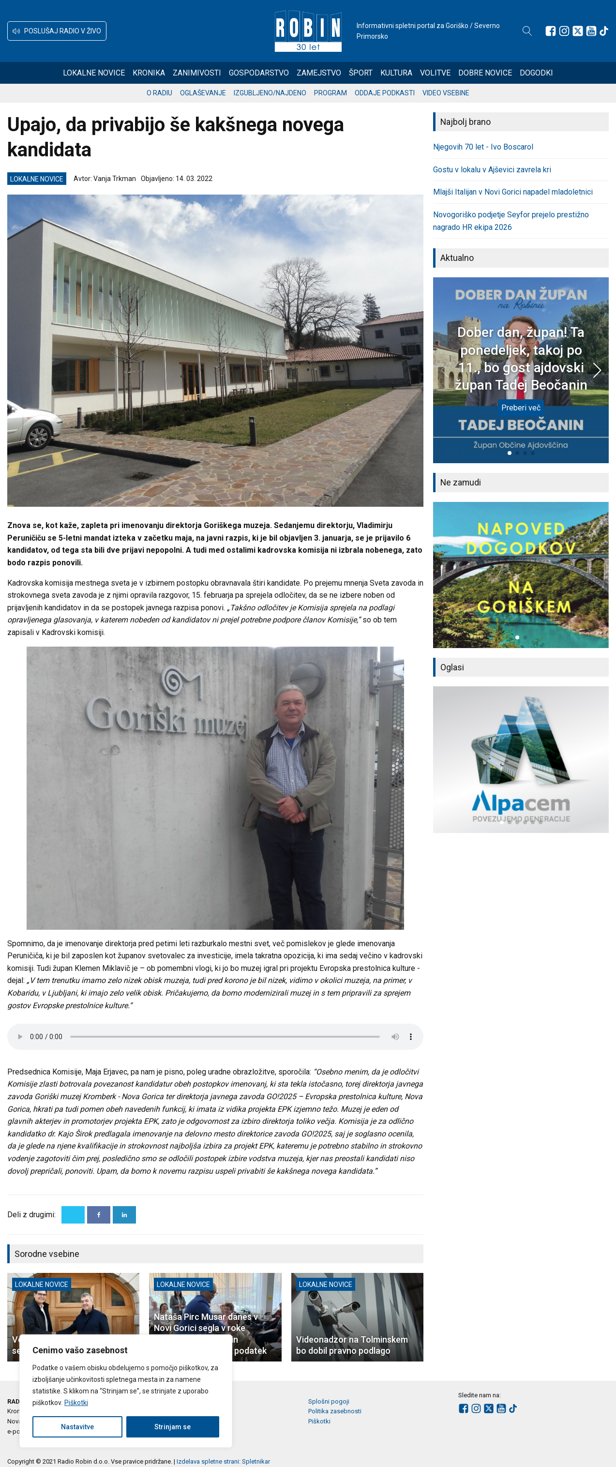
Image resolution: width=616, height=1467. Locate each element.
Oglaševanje (203, 93)
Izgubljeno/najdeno (270, 93)
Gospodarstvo (259, 72)
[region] (125, 1391)
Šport (361, 72)
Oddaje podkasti (385, 93)
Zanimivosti (197, 72)
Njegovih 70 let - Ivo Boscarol (483, 146)
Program (330, 93)
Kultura (396, 72)
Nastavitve (77, 1427)
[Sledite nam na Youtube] (591, 31)
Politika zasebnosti (334, 1411)
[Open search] (527, 31)
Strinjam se (172, 1427)
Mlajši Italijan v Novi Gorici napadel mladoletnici (513, 192)
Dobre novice (485, 72)
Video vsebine (445, 93)
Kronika (149, 72)
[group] (521, 575)
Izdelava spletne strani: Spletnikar (223, 1461)
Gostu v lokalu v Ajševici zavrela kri (492, 169)
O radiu (159, 93)
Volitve (435, 72)
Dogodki (536, 72)
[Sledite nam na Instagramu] (564, 31)
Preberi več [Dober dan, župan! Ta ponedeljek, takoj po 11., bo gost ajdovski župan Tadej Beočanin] (521, 407)
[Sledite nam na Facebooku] (550, 31)
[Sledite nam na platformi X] (578, 31)
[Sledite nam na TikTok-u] (604, 31)
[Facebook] (98, 1215)
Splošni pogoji (328, 1401)
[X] (73, 1215)
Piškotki (76, 1403)
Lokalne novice (94, 72)
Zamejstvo (319, 72)
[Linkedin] (124, 1215)
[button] (56, 31)
